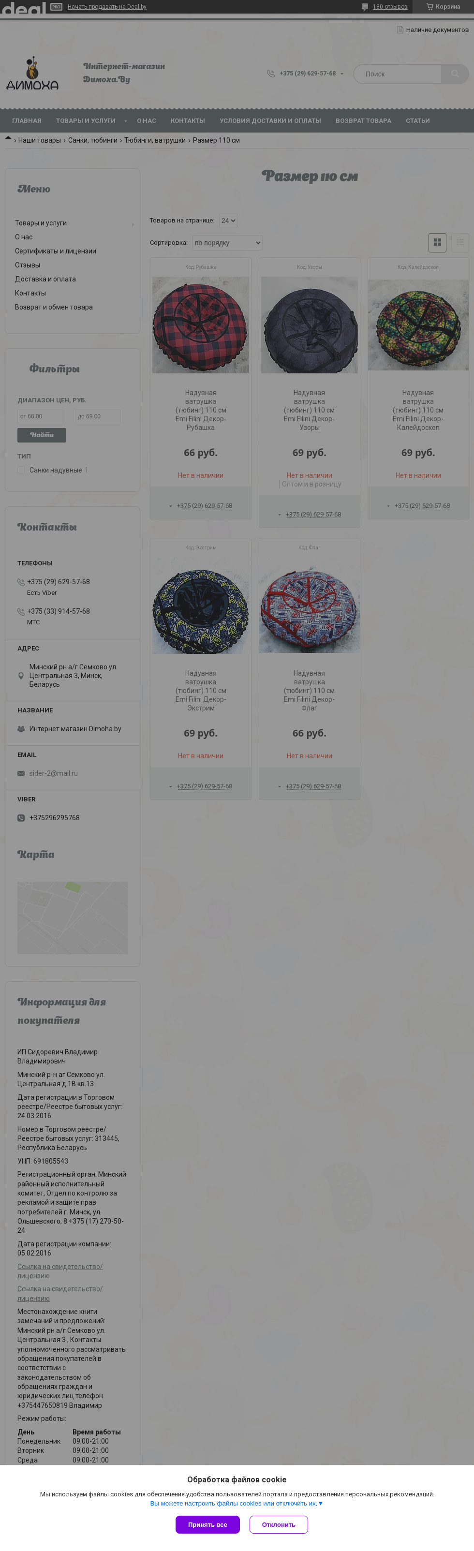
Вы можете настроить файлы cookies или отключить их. (233, 1503)
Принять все (207, 1524)
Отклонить (279, 1524)
